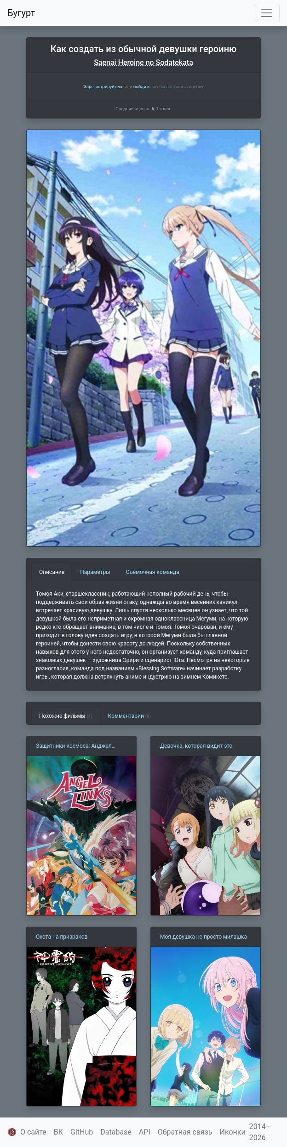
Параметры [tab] (95, 572)
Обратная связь (185, 1132)
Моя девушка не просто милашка (203, 937)
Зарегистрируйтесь (103, 86)
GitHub (81, 1132)
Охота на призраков (61, 937)
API (144, 1132)
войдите (141, 86)
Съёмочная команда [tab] (152, 572)
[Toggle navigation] (267, 13)
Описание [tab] (51, 572)
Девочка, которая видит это (196, 746)
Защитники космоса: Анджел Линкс (74, 746)
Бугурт (21, 12)
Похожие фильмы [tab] (65, 716)
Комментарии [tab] (129, 716)
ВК (58, 1132)
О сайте (33, 1132)
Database (116, 1132)
